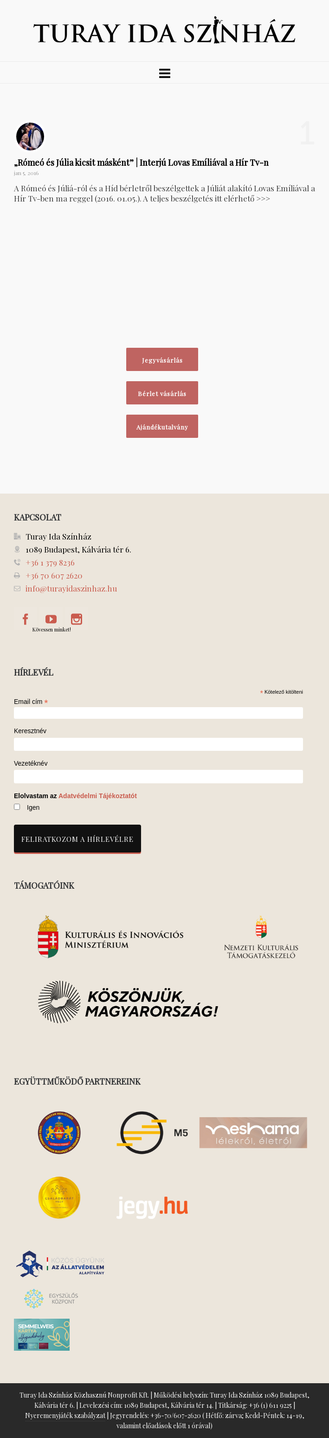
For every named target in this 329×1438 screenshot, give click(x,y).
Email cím (31, 701)
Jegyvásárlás (162, 360)
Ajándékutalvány (162, 427)
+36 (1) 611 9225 (270, 1405)
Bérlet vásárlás (162, 393)
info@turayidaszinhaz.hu (71, 588)
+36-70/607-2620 (175, 1415)
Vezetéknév (30, 763)
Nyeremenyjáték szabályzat (65, 1415)
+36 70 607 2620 (54, 575)
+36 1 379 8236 (50, 562)
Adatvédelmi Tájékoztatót (97, 796)
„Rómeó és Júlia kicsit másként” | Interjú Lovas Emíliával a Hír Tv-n (141, 162)
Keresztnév (30, 731)
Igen (33, 807)
